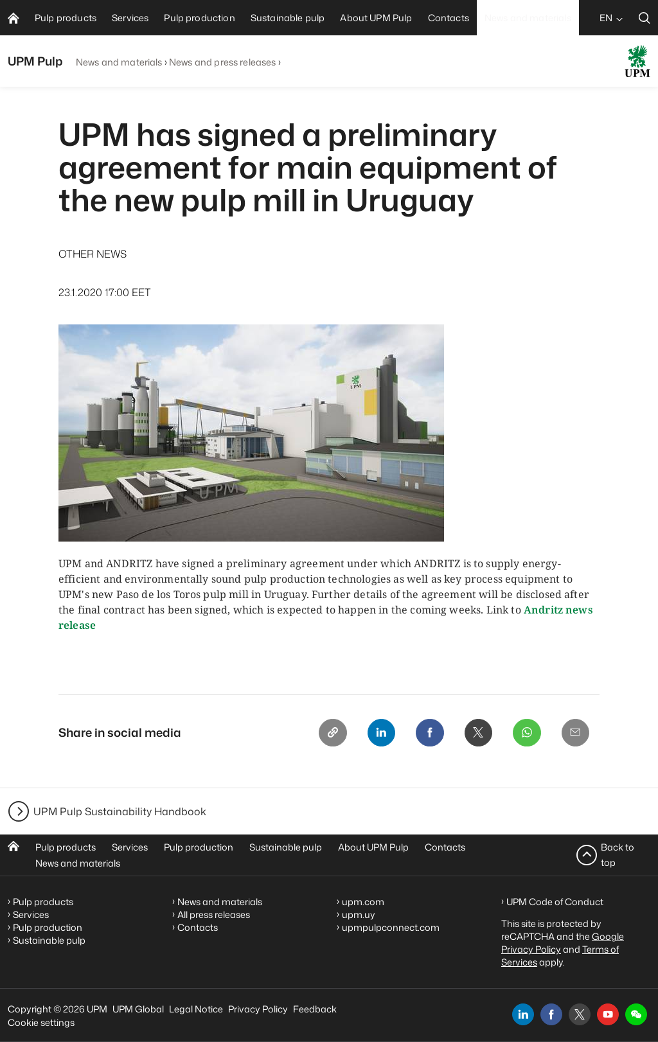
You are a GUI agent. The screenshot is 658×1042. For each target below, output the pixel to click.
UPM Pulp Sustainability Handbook (119, 811)
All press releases (213, 914)
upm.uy (358, 914)
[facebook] (551, 1014)
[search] (644, 17)
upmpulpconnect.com (391, 927)
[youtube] (608, 1014)
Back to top (617, 854)
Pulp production (198, 847)
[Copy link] (331, 733)
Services (130, 847)
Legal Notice (196, 1009)
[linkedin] (523, 1014)
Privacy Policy (258, 1009)
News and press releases (222, 62)
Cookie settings (41, 1022)
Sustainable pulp (285, 847)
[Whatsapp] (526, 733)
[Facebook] (428, 733)
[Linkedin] (380, 733)
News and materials (119, 62)
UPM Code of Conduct (554, 901)
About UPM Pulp (373, 847)
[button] (636, 1014)
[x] (580, 1014)
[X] (477, 733)
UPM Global (138, 1009)
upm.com (363, 901)
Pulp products (65, 847)
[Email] (575, 733)
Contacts (445, 847)
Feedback (315, 1009)
